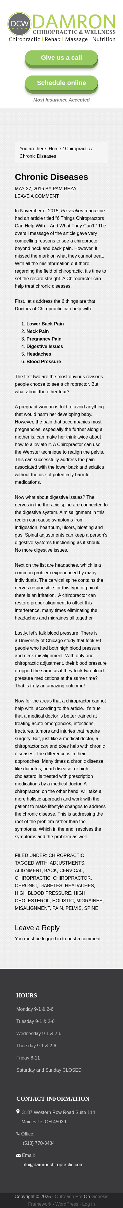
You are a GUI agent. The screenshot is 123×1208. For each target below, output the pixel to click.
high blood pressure (43, 893)
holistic (63, 900)
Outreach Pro (68, 1196)
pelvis (74, 908)
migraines (89, 900)
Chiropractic (66, 855)
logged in (51, 938)
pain (57, 908)
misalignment (32, 908)
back (50, 870)
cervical (71, 870)
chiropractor (72, 878)
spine (91, 908)
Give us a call (61, 57)
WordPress (66, 1204)
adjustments (67, 863)
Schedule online (61, 82)
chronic (26, 885)
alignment (28, 870)
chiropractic (32, 878)
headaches (79, 885)
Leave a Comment (37, 196)
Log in (88, 1204)
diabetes (50, 885)
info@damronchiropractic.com (53, 1164)
